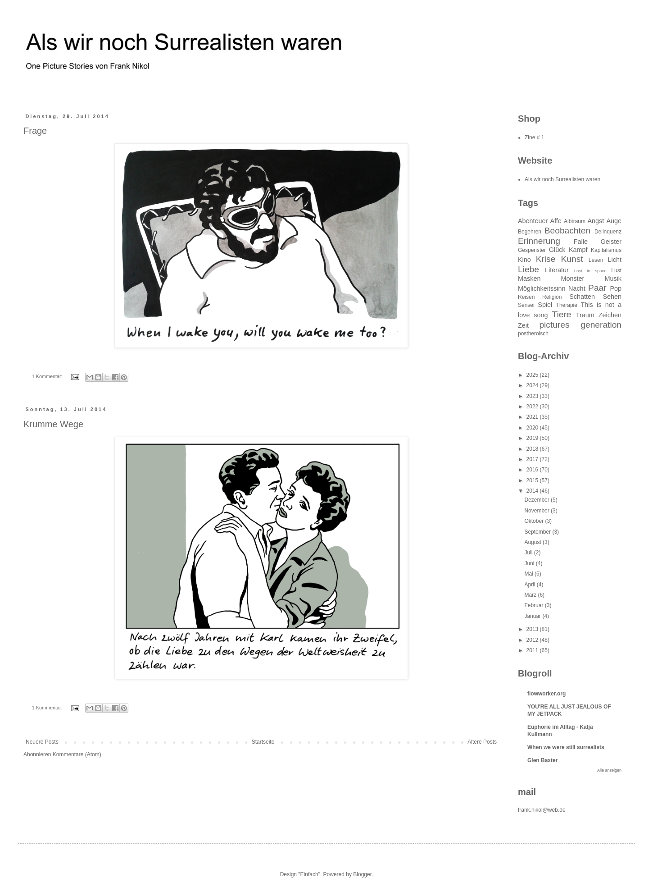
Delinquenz (607, 232)
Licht (614, 259)
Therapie (566, 305)
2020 (533, 428)
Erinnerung (539, 241)
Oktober (534, 521)
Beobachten (567, 230)
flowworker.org (546, 693)
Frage (35, 131)
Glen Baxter (542, 760)
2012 (533, 640)
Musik (612, 278)
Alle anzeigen (609, 770)
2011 (533, 650)
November (537, 510)
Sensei (526, 305)
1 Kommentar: (48, 376)
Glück (557, 249)
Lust (616, 270)
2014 (533, 491)
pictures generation (580, 324)
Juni (529, 563)
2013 (533, 629)
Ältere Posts (482, 742)
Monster (572, 278)
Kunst (572, 259)
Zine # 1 (534, 137)
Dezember (537, 500)
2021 (533, 417)
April (530, 584)
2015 (533, 480)
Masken (529, 278)
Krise (546, 259)
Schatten (582, 296)
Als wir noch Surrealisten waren (562, 179)
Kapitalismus (606, 250)
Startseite (263, 742)
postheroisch (533, 333)
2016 (533, 469)
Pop (615, 288)
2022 (533, 406)
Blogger (362, 874)
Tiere (561, 314)
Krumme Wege (53, 424)
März (531, 595)
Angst (595, 220)
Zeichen (610, 315)
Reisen (526, 297)
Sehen (612, 296)
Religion (552, 297)
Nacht (576, 288)
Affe (556, 220)
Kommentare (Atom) (77, 754)
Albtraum (574, 221)
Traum (585, 315)
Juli (529, 552)
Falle (581, 241)
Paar (597, 288)
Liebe (528, 269)
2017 (533, 459)
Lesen (596, 260)
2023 (533, 396)
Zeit (523, 325)
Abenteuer (533, 220)
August (533, 542)
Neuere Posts (42, 742)
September (538, 532)
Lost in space (590, 270)
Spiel (545, 304)
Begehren (529, 232)
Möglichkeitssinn (542, 288)
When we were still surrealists (565, 747)
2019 (533, 438)
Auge (613, 220)
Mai (529, 574)
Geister (611, 241)
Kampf (578, 249)
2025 (533, 375)
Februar (534, 605)
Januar (533, 616)
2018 (533, 449)
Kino (524, 259)
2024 (533, 385)
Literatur (557, 270)
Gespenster (532, 250)
